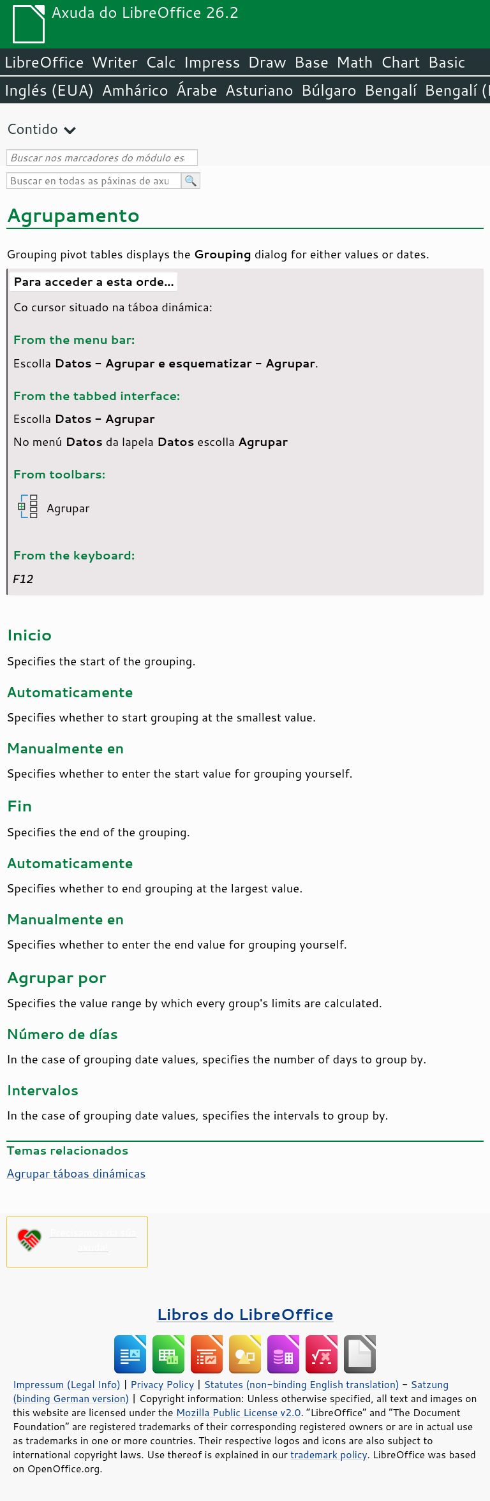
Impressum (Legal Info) (67, 1384)
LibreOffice (44, 62)
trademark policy (328, 1454)
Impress (212, 62)
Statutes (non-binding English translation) (301, 1384)
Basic (446, 62)
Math (354, 62)
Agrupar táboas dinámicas (75, 1173)
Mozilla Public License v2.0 (238, 1412)
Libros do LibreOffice (244, 1314)
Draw (267, 62)
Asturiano (259, 90)
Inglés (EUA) (49, 90)
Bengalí (390, 90)
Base (311, 62)
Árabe (197, 90)
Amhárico (134, 90)
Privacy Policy (162, 1384)
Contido (32, 128)
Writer (114, 62)
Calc (160, 62)
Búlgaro (329, 90)
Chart (400, 62)
